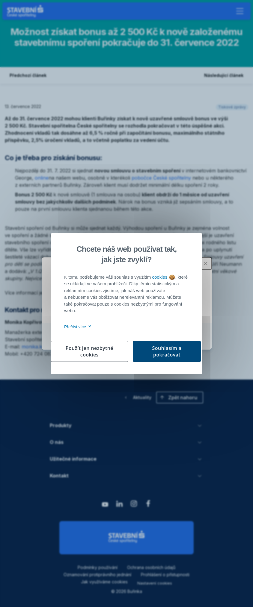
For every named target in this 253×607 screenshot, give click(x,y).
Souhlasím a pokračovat (167, 351)
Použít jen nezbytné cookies (89, 351)
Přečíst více (76, 326)
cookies (163, 277)
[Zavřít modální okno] (206, 263)
